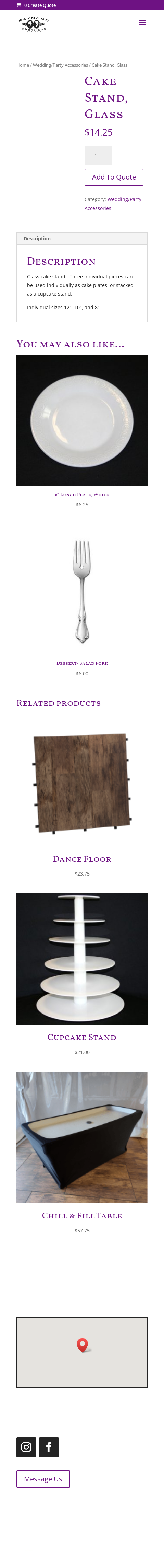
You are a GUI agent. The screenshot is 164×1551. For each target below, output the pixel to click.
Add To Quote (114, 177)
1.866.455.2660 (65, 1510)
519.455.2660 (45, 1502)
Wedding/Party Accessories (60, 65)
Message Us (38, 1478)
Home (22, 65)
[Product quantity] (98, 155)
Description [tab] (37, 238)
